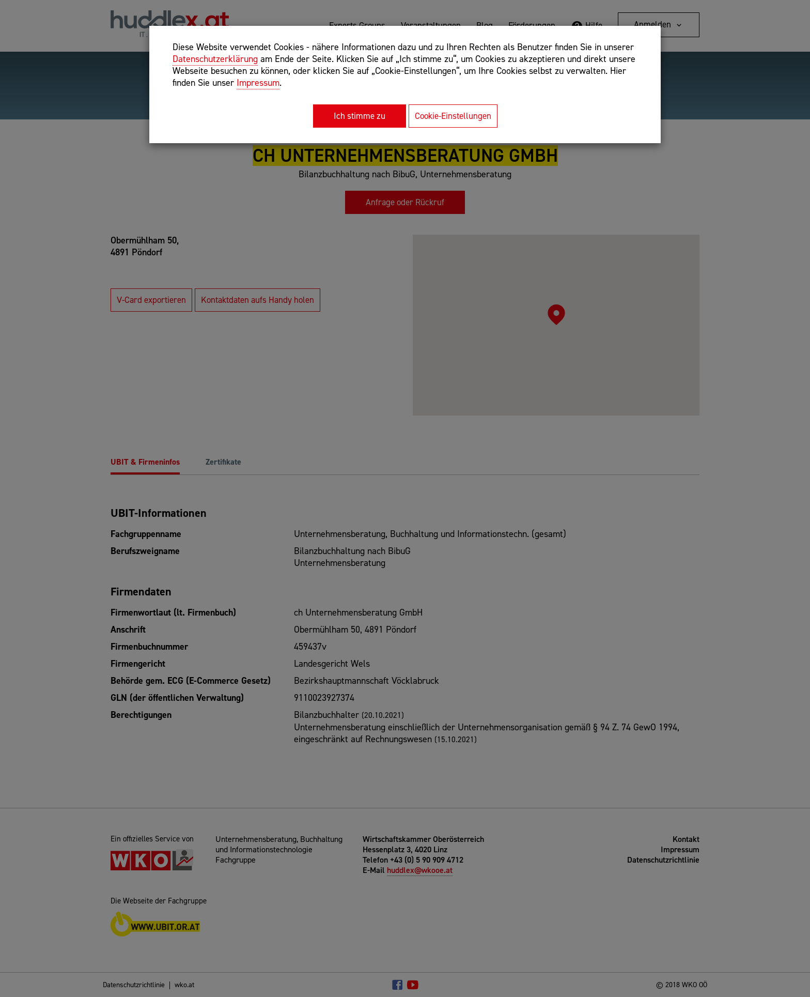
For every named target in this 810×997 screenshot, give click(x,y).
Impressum (258, 82)
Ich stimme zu (359, 115)
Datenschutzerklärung (215, 59)
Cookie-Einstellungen (453, 115)
